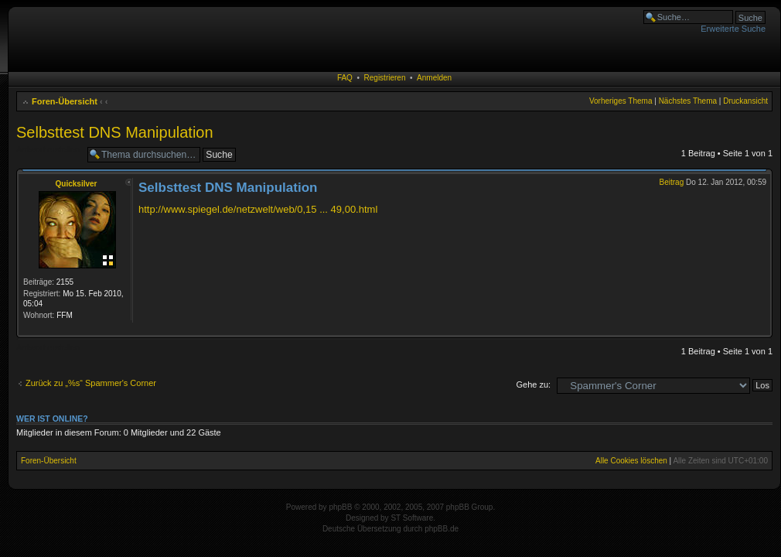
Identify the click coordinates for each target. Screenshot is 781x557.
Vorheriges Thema (621, 101)
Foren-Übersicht (64, 101)
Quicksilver (76, 183)
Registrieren (385, 77)
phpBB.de (442, 529)
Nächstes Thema (688, 101)
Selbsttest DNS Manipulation (114, 132)
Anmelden (434, 77)
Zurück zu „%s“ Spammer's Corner (91, 383)
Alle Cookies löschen (631, 460)
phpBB (340, 507)
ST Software (411, 518)
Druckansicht (745, 101)
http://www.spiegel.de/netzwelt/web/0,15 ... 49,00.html (257, 209)
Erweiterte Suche (733, 28)
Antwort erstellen (48, 149)
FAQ (345, 77)
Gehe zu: (533, 384)
